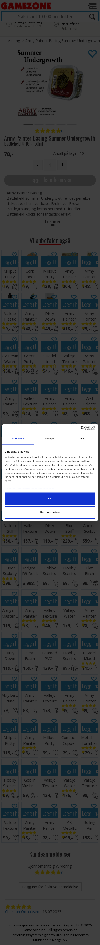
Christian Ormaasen (22, 911)
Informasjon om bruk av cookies (35, 925)
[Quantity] (50, 165)
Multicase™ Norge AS (50, 940)
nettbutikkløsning (60, 934)
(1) (63, 130)
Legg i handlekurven (50, 179)
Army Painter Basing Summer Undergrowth (62, 40)
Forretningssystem (26, 934)
